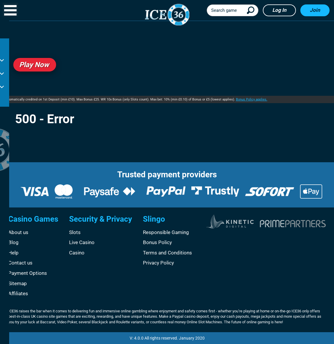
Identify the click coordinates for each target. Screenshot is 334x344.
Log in (279, 10)
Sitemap (17, 283)
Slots (75, 232)
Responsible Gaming (166, 232)
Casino (76, 253)
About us (18, 232)
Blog (13, 242)
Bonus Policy (157, 242)
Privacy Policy (158, 263)
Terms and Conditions (167, 253)
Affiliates (18, 293)
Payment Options (27, 273)
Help (13, 253)
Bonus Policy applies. (251, 99)
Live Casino (82, 242)
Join (315, 10)
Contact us (20, 263)
